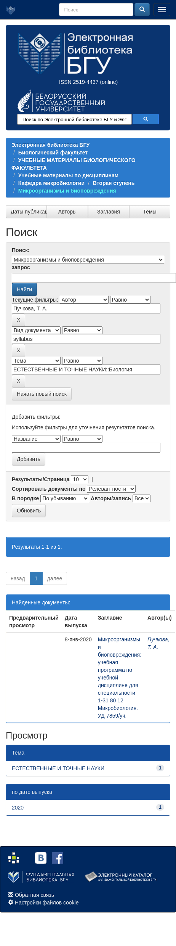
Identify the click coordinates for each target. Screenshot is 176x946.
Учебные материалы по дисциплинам (68, 175)
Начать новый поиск (42, 394)
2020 (18, 808)
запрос (21, 267)
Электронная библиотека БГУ (50, 145)
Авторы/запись (111, 498)
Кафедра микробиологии (51, 183)
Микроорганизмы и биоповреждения (67, 191)
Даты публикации (29, 212)
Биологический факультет (53, 152)
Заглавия (108, 212)
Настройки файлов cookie (47, 902)
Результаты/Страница (41, 479)
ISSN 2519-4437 (79, 82)
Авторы (67, 212)
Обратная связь (34, 895)
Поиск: (21, 250)
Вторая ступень (114, 183)
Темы (149, 212)
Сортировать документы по (49, 489)
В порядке (25, 498)
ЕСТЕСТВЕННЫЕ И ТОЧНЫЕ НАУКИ (58, 768)
